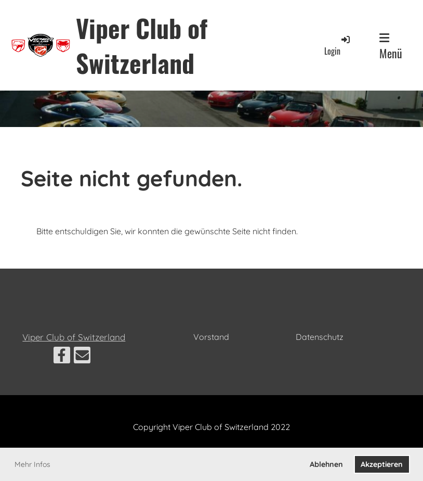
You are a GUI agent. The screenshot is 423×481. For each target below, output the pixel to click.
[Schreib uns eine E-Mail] (82, 357)
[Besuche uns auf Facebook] (62, 357)
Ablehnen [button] (326, 464)
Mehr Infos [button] (32, 464)
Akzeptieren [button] (382, 464)
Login (337, 45)
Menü (390, 46)
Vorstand (211, 337)
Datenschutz (319, 337)
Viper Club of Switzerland (141, 45)
